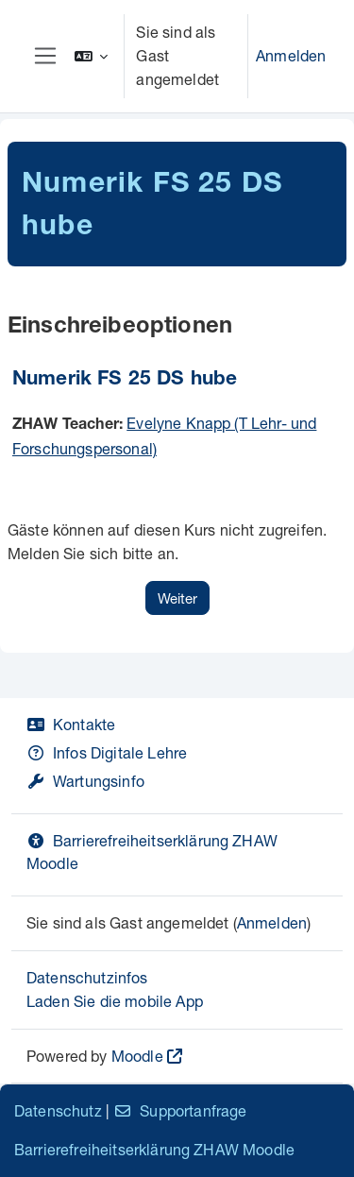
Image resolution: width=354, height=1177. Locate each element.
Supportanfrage (179, 1110)
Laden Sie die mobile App (114, 1001)
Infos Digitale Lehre (106, 752)
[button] (91, 56)
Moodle (137, 1056)
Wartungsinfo (85, 781)
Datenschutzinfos (87, 977)
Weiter (177, 597)
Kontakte (70, 724)
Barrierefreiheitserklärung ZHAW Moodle (154, 1149)
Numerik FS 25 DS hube (124, 380)
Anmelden (291, 55)
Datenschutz (58, 1110)
